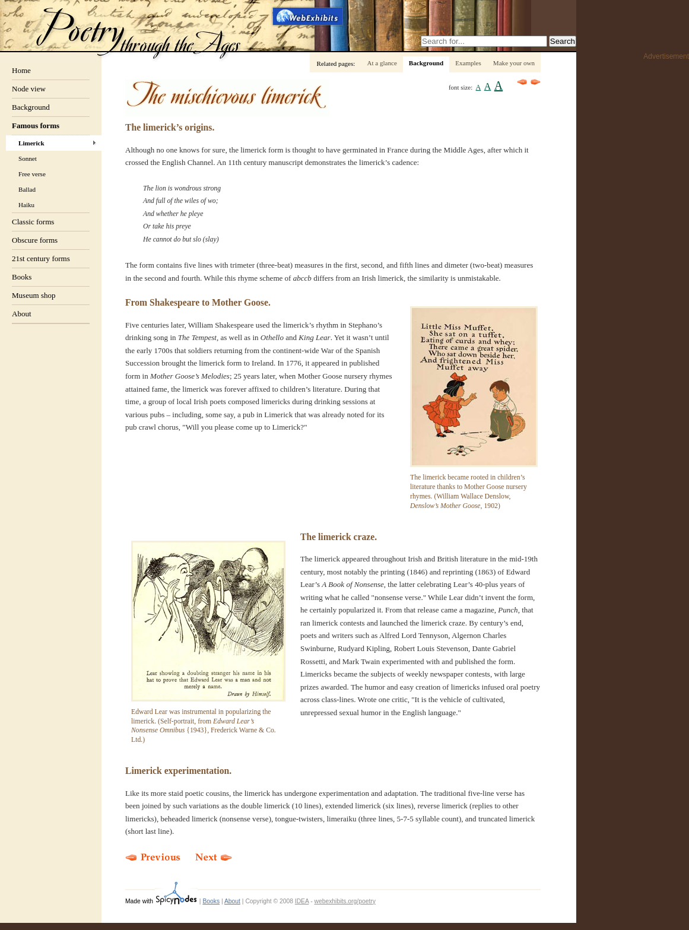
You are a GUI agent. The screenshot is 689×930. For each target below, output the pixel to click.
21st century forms (41, 258)
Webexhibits (308, 16)
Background (31, 107)
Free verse (32, 173)
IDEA (302, 901)
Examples (468, 62)
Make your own (514, 62)
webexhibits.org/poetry (345, 901)
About (21, 313)
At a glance (381, 62)
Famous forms (35, 125)
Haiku (26, 204)
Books (21, 276)
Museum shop (34, 295)
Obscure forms (35, 240)
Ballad (27, 189)
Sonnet (27, 158)
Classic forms (33, 221)
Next (536, 82)
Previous (522, 82)
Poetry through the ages (139, 32)
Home (21, 70)
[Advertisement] (641, 244)
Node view (29, 88)
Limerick (31, 143)
